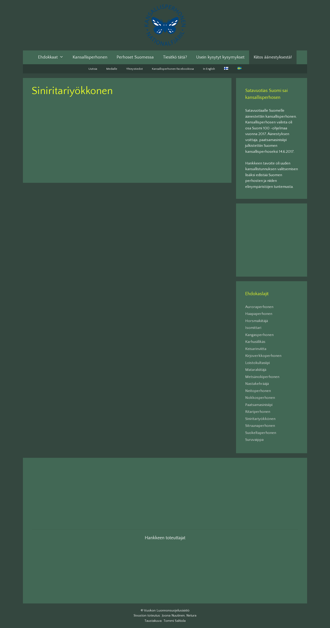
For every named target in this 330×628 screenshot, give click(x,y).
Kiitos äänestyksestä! (273, 57)
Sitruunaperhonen (260, 426)
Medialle (111, 68)
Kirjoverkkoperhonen (263, 356)
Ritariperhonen (257, 412)
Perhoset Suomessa (135, 57)
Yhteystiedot (134, 68)
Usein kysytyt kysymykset (220, 57)
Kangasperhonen (259, 335)
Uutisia (92, 68)
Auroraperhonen (259, 307)
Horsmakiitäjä (256, 321)
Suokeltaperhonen (260, 433)
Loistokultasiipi (257, 363)
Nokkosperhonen (260, 398)
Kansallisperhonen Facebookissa (173, 68)
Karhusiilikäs (255, 342)
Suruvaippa (254, 440)
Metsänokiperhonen (262, 377)
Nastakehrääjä (257, 384)
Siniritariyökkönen (260, 419)
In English (209, 68)
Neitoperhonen (258, 391)
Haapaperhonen (258, 314)
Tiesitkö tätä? (175, 57)
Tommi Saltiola (174, 621)
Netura (191, 615)
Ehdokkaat (53, 57)
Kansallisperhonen (90, 57)
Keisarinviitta (255, 349)
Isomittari (253, 328)
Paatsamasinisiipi (258, 405)
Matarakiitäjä (255, 370)
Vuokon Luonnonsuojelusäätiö (167, 610)
